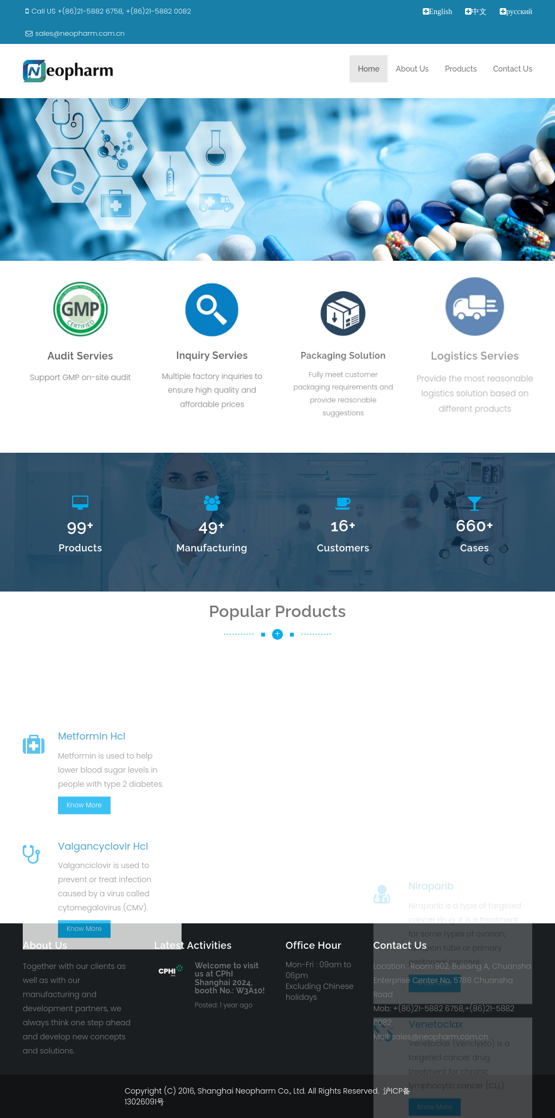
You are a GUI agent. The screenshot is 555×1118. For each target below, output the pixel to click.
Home (368, 69)
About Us (412, 69)
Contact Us (512, 69)
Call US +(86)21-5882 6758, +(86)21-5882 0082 (107, 11)
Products (461, 69)
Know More (84, 880)
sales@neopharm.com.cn (74, 33)
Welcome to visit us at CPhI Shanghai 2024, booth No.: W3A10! (230, 978)
